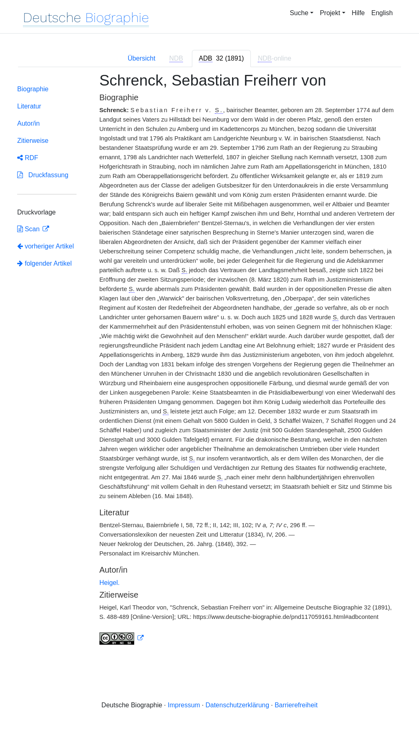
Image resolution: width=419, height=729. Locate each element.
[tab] (221, 58)
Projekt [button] (330, 12)
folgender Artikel (44, 263)
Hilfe (358, 12)
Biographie (33, 89)
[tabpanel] (209, 363)
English (382, 12)
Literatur (29, 106)
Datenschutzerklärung (237, 705)
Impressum (184, 705)
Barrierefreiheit (296, 705)
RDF (27, 157)
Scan (29, 229)
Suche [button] (299, 12)
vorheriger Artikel (45, 246)
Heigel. (109, 582)
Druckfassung (42, 175)
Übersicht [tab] (141, 58)
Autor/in (28, 123)
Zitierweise (32, 140)
